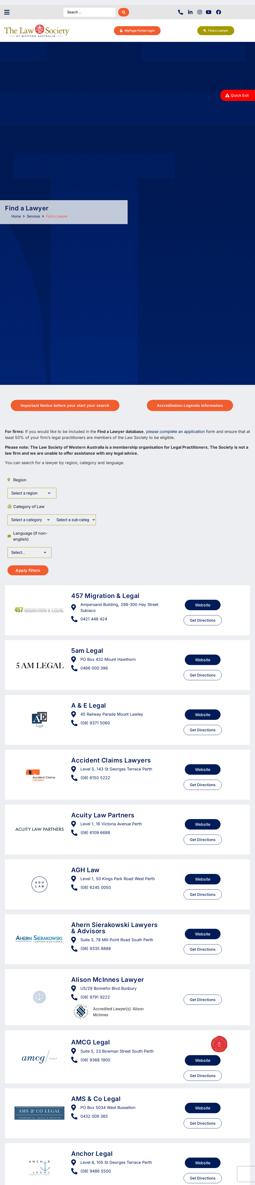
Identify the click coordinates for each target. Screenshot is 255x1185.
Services (33, 216)
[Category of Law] (29, 520)
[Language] (27, 552)
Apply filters (27, 570)
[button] (6, 12)
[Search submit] (123, 12)
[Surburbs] (29, 493)
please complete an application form (180, 431)
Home (16, 216)
